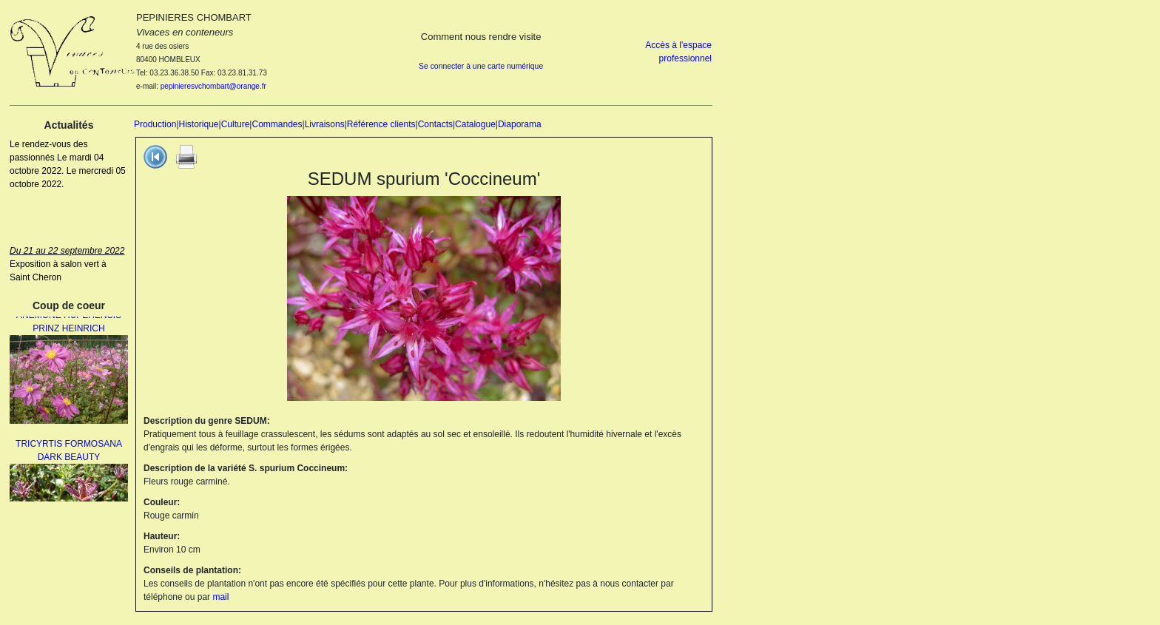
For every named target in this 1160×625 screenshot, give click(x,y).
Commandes (277, 124)
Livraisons (325, 124)
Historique (199, 124)
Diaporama (520, 124)
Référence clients (381, 124)
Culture (235, 124)
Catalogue (475, 124)
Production (155, 124)
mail (220, 597)
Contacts (435, 124)
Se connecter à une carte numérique (481, 66)
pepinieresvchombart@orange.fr (213, 86)
